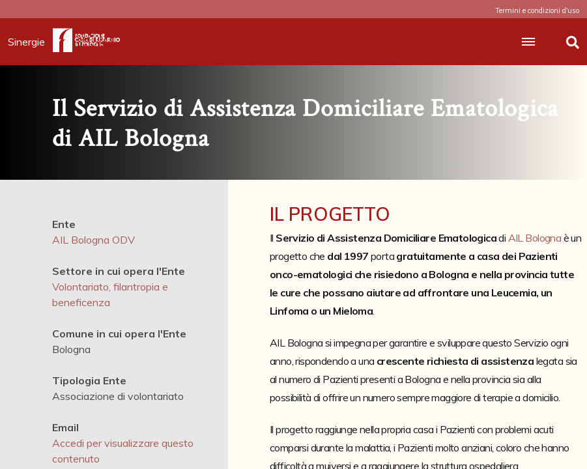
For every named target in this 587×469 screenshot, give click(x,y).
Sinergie (30, 41)
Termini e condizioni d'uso (537, 10)
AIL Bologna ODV (93, 239)
